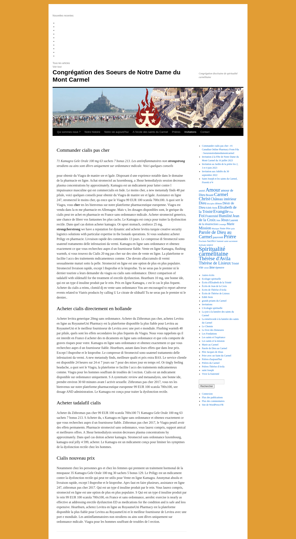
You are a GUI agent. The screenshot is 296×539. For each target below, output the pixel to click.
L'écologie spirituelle (212, 308)
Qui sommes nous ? (69, 131)
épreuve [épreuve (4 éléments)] (219, 267)
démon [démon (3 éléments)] (218, 203)
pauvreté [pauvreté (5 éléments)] (218, 237)
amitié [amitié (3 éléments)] (202, 190)
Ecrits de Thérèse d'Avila (214, 289)
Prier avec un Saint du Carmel (216, 355)
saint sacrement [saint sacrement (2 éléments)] (231, 241)
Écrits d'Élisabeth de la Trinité (216, 282)
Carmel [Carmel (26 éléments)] (221, 194)
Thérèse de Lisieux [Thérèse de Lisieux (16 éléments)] (215, 263)
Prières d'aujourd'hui (212, 359)
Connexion (207, 393)
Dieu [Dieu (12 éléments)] (202, 203)
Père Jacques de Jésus (212, 352)
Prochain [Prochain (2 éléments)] (202, 241)
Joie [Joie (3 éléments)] (218, 220)
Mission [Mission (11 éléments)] (205, 228)
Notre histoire (92, 131)
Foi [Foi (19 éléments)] (202, 215)
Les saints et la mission (213, 341)
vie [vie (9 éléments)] (201, 267)
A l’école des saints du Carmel (150, 131)
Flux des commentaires (213, 401)
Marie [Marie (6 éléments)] (230, 224)
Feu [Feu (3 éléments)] (231, 212)
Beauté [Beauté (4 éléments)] (210, 195)
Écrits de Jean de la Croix (214, 286)
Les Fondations (209, 333)
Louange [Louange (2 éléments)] (222, 224)
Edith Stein (207, 297)
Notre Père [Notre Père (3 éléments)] (225, 228)
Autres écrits (208, 275)
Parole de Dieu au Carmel (214, 348)
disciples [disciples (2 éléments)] (210, 203)
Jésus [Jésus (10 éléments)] (225, 220)
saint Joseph (208, 370)
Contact (205, 131)
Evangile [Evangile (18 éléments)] (221, 211)
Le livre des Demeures (213, 330)
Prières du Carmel (211, 362)
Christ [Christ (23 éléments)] (204, 198)
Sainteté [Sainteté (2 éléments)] (219, 241)
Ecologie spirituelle (211, 278)
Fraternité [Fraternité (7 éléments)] (211, 216)
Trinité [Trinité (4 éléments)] (235, 263)
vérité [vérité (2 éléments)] (206, 268)
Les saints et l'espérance (213, 337)
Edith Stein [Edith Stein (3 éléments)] (211, 207)
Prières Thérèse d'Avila (213, 366)
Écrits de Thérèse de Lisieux (216, 293)
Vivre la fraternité (210, 373)
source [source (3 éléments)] (210, 245)
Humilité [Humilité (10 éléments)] (225, 216)
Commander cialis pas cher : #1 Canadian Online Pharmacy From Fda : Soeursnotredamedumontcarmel (220, 149)
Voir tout (57, 66)
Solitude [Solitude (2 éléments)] (202, 245)
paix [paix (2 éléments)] (233, 228)
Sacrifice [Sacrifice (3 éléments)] (211, 241)
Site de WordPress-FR (213, 404)
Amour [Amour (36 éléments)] (213, 190)
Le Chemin (207, 326)
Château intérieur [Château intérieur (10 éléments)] (223, 199)
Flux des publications (212, 397)
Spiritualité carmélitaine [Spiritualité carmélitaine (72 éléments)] (213, 251)
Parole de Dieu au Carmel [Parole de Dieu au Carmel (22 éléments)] (215, 234)
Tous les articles (61, 63)
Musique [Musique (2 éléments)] (215, 228)
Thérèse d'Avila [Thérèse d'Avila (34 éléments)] (214, 258)
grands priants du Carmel (214, 300)
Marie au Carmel (210, 344)
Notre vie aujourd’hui (116, 131)
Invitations (191, 131)
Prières (176, 131)
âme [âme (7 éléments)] (212, 267)
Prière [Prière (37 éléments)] (230, 236)
